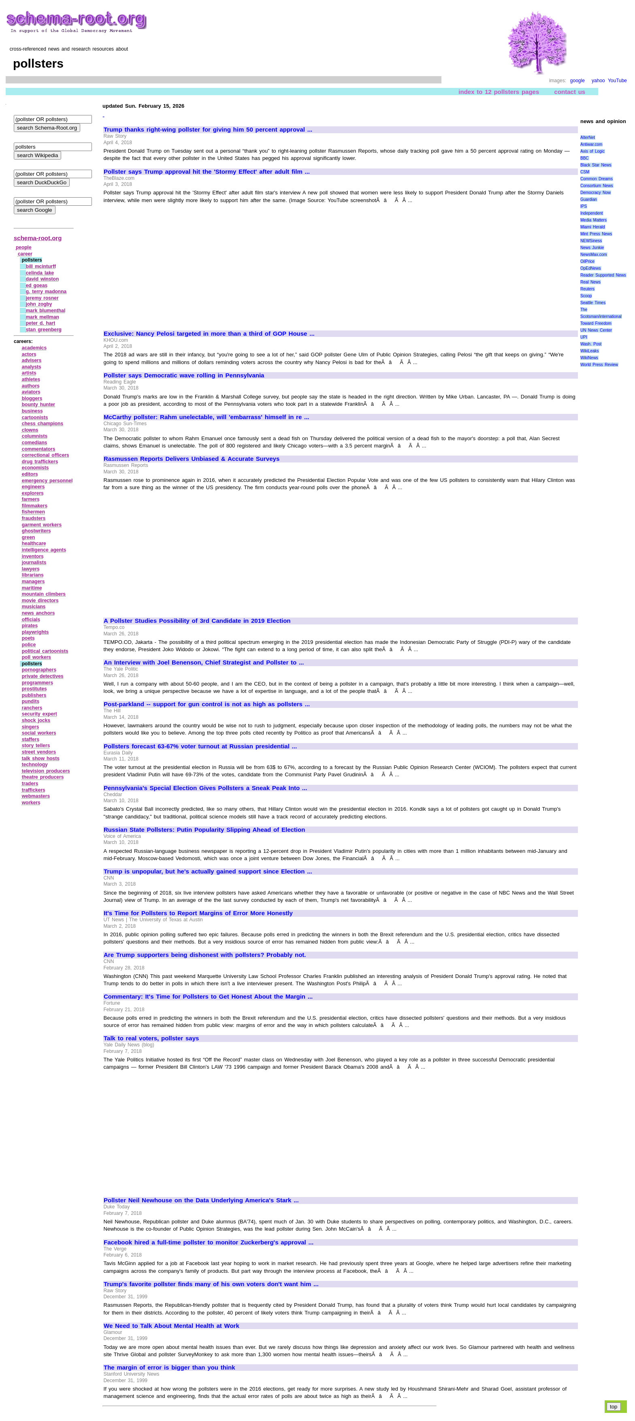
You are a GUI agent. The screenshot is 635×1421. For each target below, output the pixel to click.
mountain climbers (44, 594)
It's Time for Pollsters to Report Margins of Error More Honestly (198, 913)
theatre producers (43, 777)
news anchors (38, 613)
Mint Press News (596, 234)
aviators (31, 392)
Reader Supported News (603, 275)
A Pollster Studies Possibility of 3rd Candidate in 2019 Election (197, 621)
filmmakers (34, 506)
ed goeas (37, 285)
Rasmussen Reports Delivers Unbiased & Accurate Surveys (191, 459)
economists (35, 468)
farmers (31, 499)
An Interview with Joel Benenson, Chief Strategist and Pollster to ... (204, 662)
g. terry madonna (46, 291)
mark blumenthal (46, 310)
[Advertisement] (172, 263)
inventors (33, 556)
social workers (39, 733)
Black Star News (596, 165)
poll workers (36, 657)
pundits (30, 701)
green (28, 537)
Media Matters (593, 220)
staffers (30, 739)
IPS (583, 206)
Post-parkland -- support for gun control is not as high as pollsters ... (207, 704)
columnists (34, 436)
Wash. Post (590, 344)
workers (31, 802)
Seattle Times (592, 302)
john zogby (39, 304)
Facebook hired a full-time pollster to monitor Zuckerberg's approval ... (208, 1242)
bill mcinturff (41, 266)
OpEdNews (590, 268)
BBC (584, 158)
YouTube (617, 80)
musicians (34, 606)
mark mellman (42, 317)
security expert (39, 714)
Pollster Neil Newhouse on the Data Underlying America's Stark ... (201, 1200)
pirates (30, 625)
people (24, 247)
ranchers (32, 708)
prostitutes (34, 689)
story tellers (36, 745)
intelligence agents (44, 550)
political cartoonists (45, 651)
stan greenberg (44, 329)
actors (29, 354)
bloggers (32, 398)
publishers (34, 695)
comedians (34, 442)
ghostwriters (36, 531)
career (25, 254)
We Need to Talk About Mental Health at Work (171, 1326)
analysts (31, 367)
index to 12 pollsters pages (498, 91)
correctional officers (45, 455)
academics (34, 348)
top (614, 1407)
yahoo (598, 80)
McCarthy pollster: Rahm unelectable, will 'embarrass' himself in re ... (206, 417)
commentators (38, 449)
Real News (590, 282)
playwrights (35, 632)
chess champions (42, 423)
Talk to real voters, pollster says (151, 1038)
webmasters (36, 796)
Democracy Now (595, 192)
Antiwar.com (591, 144)
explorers (33, 493)
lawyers (31, 569)
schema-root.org (38, 237)
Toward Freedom (596, 323)
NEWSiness (591, 241)
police (29, 645)
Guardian (588, 199)
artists (29, 373)
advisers (32, 360)
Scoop (586, 296)
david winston (42, 279)
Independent (591, 213)
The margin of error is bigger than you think (169, 1367)
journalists (34, 562)
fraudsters (34, 518)
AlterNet (587, 137)
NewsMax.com (593, 254)
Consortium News (596, 185)
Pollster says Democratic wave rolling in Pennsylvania (184, 375)
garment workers (42, 525)
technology (35, 764)
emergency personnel (47, 481)
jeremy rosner (42, 298)
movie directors (40, 600)
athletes (31, 379)
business (32, 411)
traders (30, 783)
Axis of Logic (592, 151)
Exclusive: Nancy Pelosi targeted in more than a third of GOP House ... (209, 333)
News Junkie (592, 247)
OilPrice (587, 261)
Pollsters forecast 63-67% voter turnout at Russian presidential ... (200, 746)
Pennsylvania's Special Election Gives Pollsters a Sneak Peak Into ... (205, 788)
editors (30, 474)
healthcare (34, 543)
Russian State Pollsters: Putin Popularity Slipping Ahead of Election (204, 830)
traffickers (33, 790)
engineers (33, 487)
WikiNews (589, 358)
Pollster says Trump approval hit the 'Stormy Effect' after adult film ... (207, 171)
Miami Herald (592, 227)
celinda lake (40, 273)
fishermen (33, 512)
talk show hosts (41, 758)
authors (31, 386)
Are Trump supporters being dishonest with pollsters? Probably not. (205, 955)
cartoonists (35, 417)
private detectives (43, 676)
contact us (570, 91)
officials (31, 619)
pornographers (39, 670)
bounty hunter (38, 404)
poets (28, 638)
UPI (583, 337)
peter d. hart (40, 323)
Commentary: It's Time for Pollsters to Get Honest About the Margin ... (208, 996)
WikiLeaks (589, 351)
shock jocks (36, 720)
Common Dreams (596, 179)
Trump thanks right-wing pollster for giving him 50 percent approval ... (208, 129)
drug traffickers (40, 461)
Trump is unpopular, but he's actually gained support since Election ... (208, 871)
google (577, 80)
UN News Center (596, 330)
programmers (37, 683)
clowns (30, 430)
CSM (584, 172)
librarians (33, 575)
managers (33, 581)
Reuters (587, 289)
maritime (32, 588)
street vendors (39, 752)
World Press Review (599, 364)
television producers (46, 771)
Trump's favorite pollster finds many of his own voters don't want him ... (211, 1284)
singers (30, 727)
